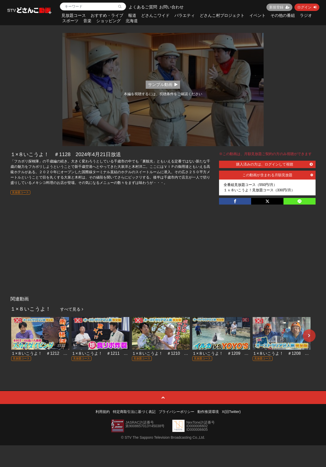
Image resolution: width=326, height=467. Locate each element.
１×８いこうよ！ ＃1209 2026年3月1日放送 (235, 353)
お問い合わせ (171, 7)
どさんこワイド (155, 15)
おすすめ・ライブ (107, 15)
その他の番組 (282, 15)
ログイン (307, 7)
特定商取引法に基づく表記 (134, 412)
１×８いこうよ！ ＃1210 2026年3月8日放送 (175, 353)
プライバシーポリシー (176, 412)
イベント (257, 15)
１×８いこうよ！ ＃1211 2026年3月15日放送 (116, 353)
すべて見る (71, 309)
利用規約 (103, 412)
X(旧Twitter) (231, 412)
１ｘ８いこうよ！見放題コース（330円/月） (259, 190)
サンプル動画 (163, 84)
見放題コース (73, 15)
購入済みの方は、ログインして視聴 (274, 164)
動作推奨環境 (208, 412)
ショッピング (108, 21)
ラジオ (306, 15)
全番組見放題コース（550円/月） (250, 185)
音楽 (87, 21)
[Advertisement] (163, 255)
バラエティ (184, 15)
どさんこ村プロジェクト (222, 15)
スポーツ (70, 21)
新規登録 (279, 7)
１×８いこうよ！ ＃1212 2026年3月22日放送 (55, 353)
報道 (132, 15)
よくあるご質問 (143, 7)
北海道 (132, 21)
